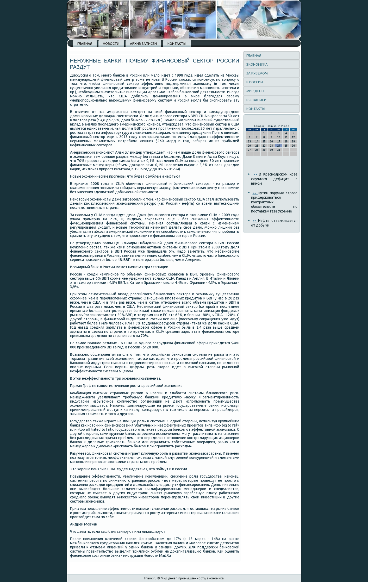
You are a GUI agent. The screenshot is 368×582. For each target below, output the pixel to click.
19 (293, 141)
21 (256, 145)
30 (271, 149)
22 (264, 145)
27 (249, 149)
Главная (84, 43)
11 (286, 137)
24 (278, 145)
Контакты (176, 43)
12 (293, 137)
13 (249, 141)
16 (271, 141)
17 (278, 141)
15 (264, 141)
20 (249, 145)
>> (256, 174)
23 (271, 145)
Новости (111, 43)
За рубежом (257, 73)
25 (286, 145)
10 (278, 137)
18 (286, 141)
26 (293, 145)
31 (278, 149)
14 (256, 141)
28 (256, 149)
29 (264, 149)
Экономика (257, 64)
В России (254, 82)
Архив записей (143, 43)
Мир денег (255, 91)
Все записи (256, 100)
